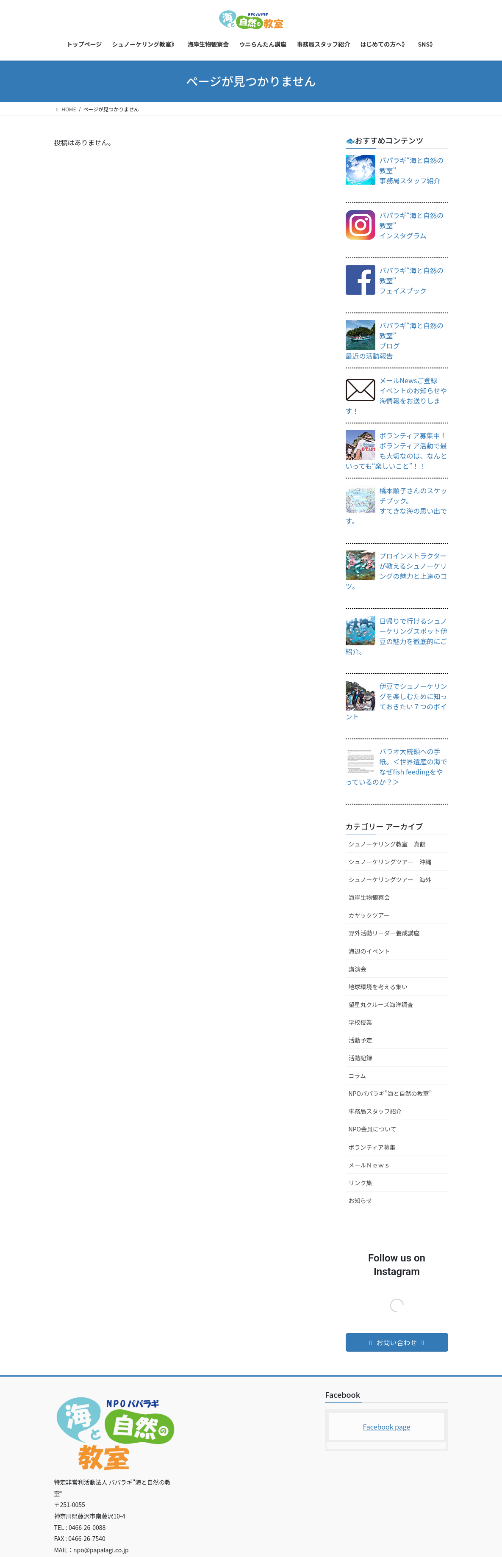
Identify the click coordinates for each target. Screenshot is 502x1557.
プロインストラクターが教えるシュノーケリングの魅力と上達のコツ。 (396, 570)
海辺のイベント (369, 951)
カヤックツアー (369, 915)
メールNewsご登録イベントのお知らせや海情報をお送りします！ (396, 395)
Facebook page (386, 1426)
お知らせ (360, 1200)
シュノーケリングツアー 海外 (390, 879)
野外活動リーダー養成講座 (384, 933)
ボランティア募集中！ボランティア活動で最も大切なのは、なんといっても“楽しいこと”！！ (396, 450)
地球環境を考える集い (378, 986)
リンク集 (360, 1182)
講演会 (357, 969)
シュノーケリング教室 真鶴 (387, 844)
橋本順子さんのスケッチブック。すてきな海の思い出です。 (396, 505)
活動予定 (360, 1040)
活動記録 (360, 1058)
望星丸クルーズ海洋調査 (381, 1004)
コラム (357, 1075)
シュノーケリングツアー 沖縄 (390, 861)
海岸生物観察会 (369, 897)
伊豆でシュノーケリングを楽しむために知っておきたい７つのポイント (396, 701)
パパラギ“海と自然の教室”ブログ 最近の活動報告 (395, 340)
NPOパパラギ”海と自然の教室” (390, 1093)
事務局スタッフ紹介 (375, 1111)
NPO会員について (373, 1129)
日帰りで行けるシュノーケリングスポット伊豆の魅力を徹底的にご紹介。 (396, 636)
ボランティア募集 (372, 1147)
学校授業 (360, 1022)
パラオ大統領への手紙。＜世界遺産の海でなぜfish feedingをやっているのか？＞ (396, 766)
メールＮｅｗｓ (369, 1165)
